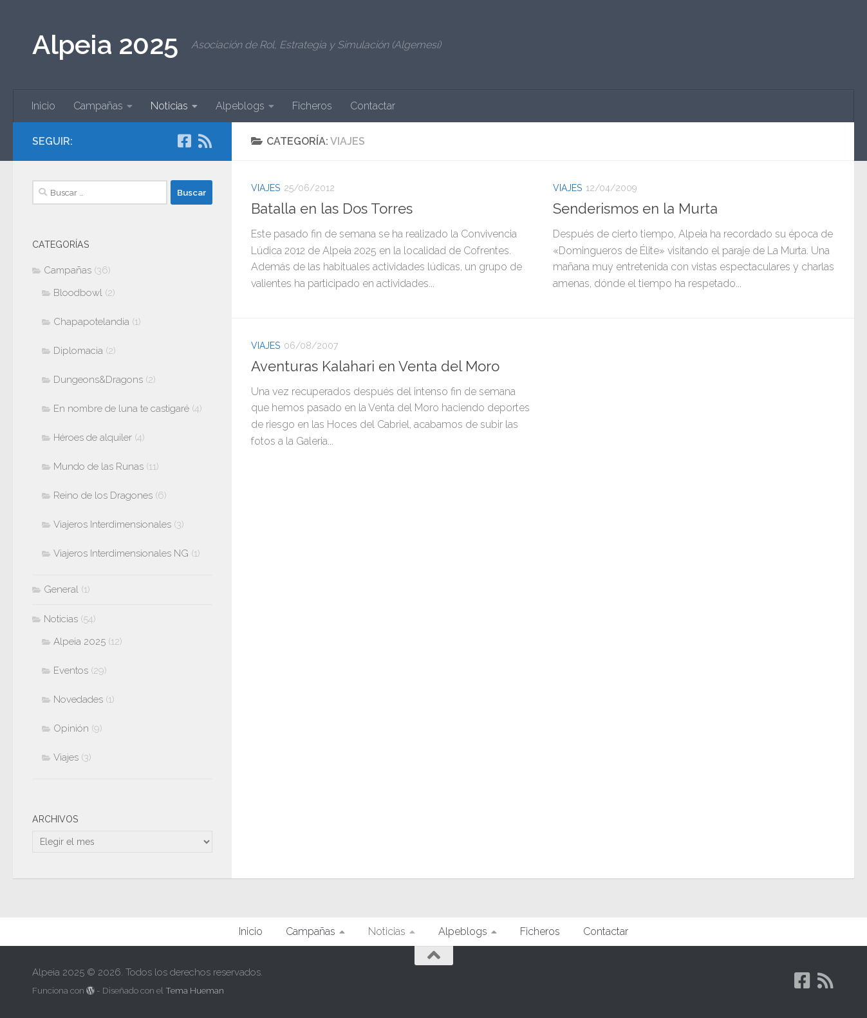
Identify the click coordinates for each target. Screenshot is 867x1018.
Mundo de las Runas (98, 466)
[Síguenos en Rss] (204, 141)
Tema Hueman (194, 990)
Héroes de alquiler (92, 437)
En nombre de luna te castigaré (121, 408)
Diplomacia (78, 350)
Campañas (98, 106)
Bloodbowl (77, 293)
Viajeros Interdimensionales (112, 524)
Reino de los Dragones (103, 495)
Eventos (70, 670)
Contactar (372, 106)
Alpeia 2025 (105, 44)
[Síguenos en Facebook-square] (184, 141)
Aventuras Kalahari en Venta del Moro (375, 366)
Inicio (43, 106)
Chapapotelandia (91, 322)
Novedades (78, 699)
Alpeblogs (240, 106)
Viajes (265, 188)
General (61, 589)
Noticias (169, 106)
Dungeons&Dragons (98, 379)
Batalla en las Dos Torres (332, 208)
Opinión (71, 728)
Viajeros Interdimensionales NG (121, 553)
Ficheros (312, 106)
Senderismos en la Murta (635, 208)
